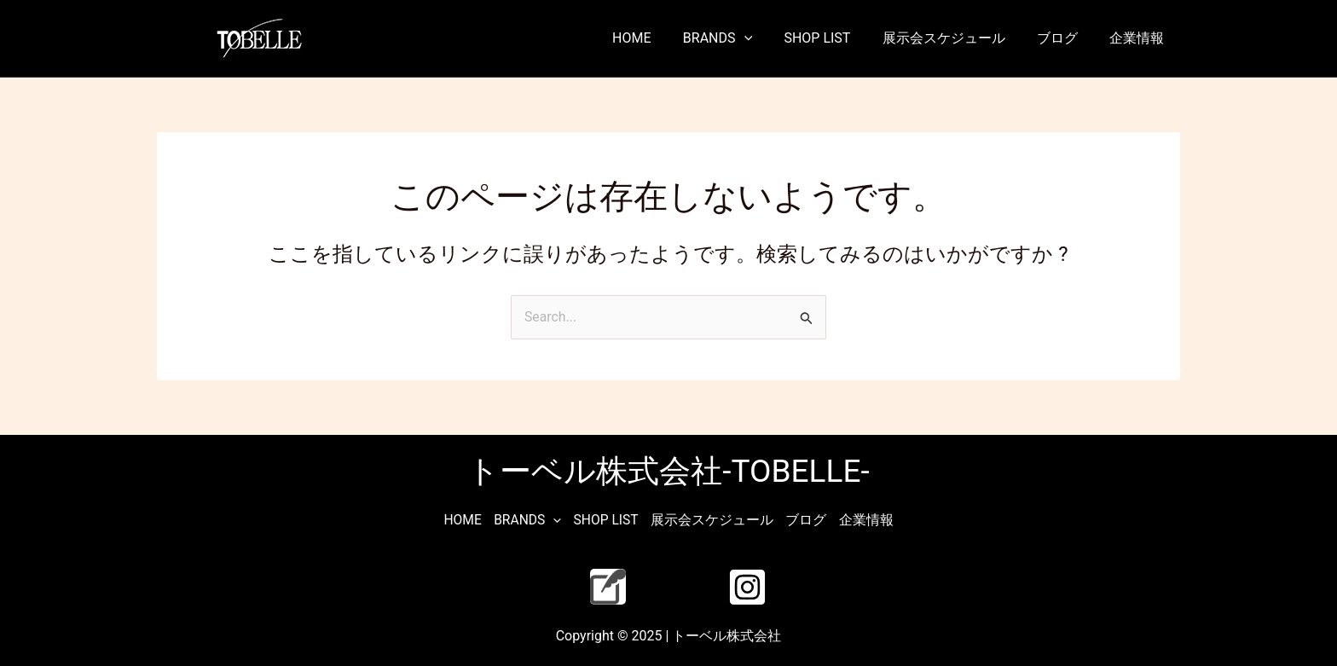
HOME (656, 38)
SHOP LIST (833, 38)
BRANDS (738, 38)
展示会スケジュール (955, 38)
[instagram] (750, 586)
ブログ (1064, 38)
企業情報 (1139, 38)
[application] (764, 38)
